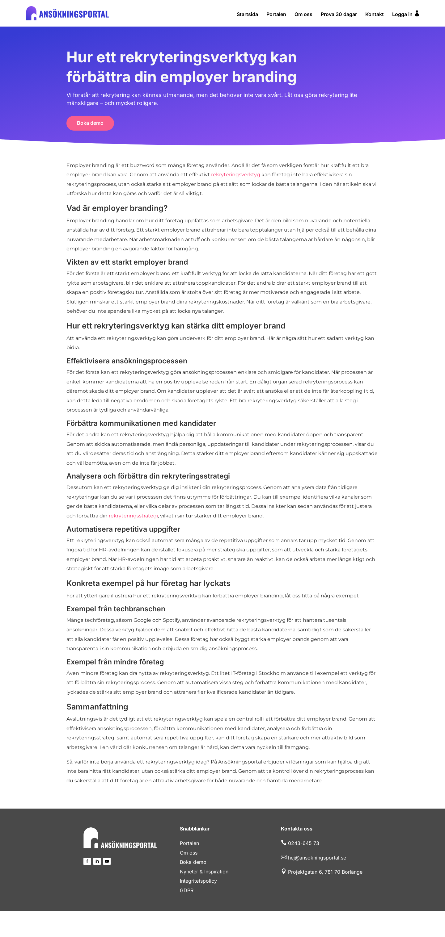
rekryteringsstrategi (133, 516)
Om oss (303, 14)
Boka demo (90, 123)
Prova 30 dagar (339, 14)
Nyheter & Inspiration (204, 871)
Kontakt (374, 14)
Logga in (406, 13)
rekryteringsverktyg (235, 175)
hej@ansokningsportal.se (317, 858)
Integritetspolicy (198, 881)
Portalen (276, 14)
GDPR (186, 890)
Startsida (247, 14)
